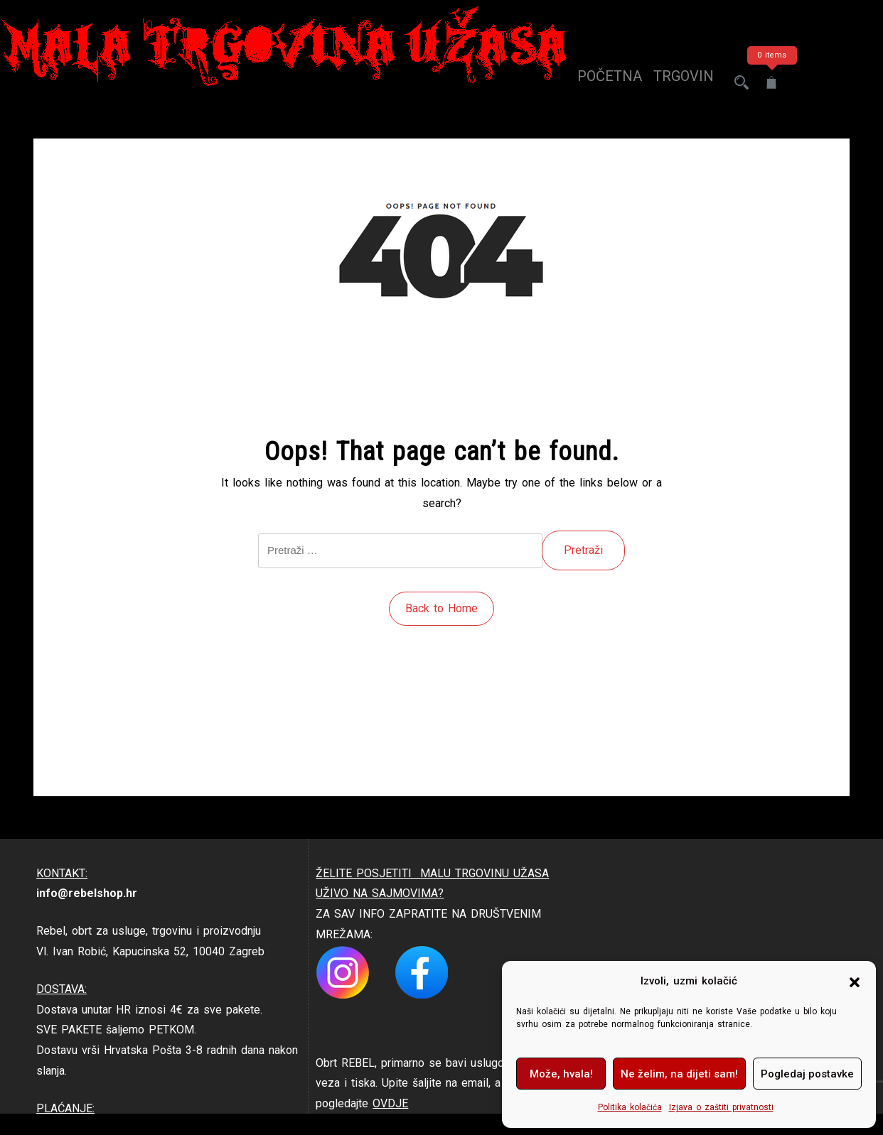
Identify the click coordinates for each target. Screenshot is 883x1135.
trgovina (675, 82)
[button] (854, 981)
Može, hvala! (561, 1074)
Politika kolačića (630, 1107)
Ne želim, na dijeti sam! (679, 1074)
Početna (596, 82)
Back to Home (441, 608)
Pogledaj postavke (807, 1074)
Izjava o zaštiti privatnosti (721, 1107)
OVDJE (390, 1103)
